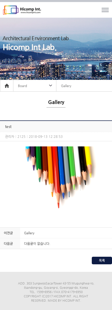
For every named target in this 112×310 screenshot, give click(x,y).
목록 (102, 260)
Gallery (29, 233)
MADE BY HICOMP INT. (64, 300)
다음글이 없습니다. (37, 243)
